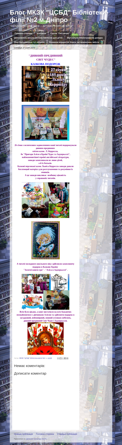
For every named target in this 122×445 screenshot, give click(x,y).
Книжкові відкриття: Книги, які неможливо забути (74, 42)
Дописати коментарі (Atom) (36, 439)
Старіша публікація (67, 434)
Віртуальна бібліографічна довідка (85, 38)
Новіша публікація (23, 434)
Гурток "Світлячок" (60, 33)
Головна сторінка (23, 33)
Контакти (41, 33)
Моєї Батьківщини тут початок (29, 42)
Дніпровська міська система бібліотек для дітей (38, 38)
